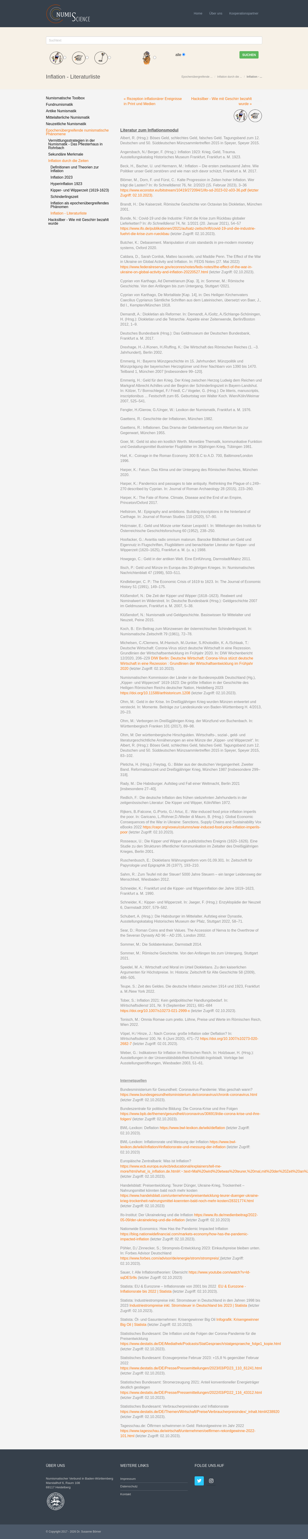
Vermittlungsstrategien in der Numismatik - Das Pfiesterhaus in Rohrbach (75, 144)
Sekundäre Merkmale (65, 154)
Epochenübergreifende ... (197, 76)
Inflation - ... (254, 76)
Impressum (128, 1478)
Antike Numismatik (61, 111)
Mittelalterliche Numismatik (68, 117)
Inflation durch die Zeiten (68, 161)
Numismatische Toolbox (65, 98)
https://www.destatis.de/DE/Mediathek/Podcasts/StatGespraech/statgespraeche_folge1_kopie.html (200, 1344)
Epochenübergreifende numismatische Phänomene (77, 132)
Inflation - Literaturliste (69, 213)
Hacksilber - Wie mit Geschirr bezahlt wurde (78, 221)
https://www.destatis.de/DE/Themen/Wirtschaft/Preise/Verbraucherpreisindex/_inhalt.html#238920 (199, 1412)
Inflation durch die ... (229, 76)
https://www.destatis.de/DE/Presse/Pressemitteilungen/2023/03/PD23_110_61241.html (191, 1368)
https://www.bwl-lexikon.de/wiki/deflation (192, 1128)
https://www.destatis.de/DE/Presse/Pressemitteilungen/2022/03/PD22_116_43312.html (191, 1393)
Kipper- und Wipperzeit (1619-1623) (80, 190)
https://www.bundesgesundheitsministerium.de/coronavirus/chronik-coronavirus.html (188, 1095)
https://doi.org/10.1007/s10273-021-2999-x (155, 1011)
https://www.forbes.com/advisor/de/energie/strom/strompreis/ (169, 1258)
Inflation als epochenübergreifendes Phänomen (80, 205)
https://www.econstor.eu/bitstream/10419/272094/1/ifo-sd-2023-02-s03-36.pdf (183, 190)
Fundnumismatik (59, 104)
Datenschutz (129, 1486)
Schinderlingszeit (64, 197)
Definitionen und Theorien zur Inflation (75, 169)
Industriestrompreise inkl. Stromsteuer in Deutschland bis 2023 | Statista (188, 1305)
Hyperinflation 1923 (66, 184)
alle (180, 55)
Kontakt (125, 1494)
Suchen (249, 55)
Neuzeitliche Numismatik (66, 124)
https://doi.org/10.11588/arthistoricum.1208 (155, 693)
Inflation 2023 (62, 177)
